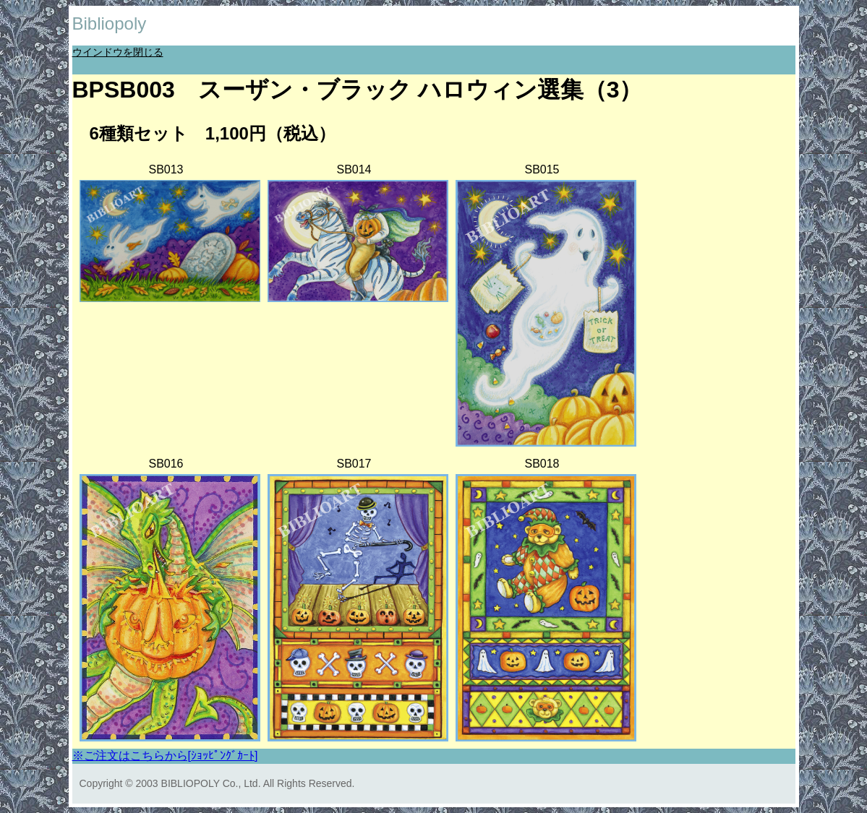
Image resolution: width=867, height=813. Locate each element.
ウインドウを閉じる (117, 52)
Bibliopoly (109, 23)
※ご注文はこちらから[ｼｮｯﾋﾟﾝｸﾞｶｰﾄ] (165, 755)
